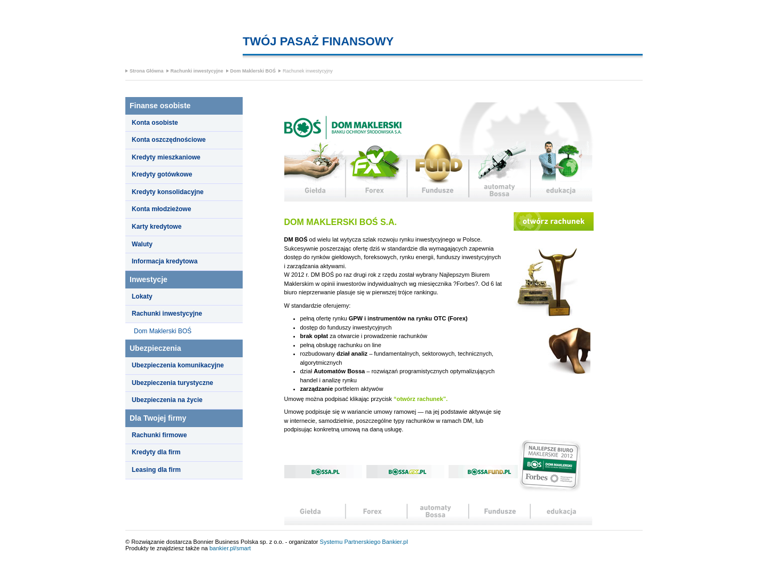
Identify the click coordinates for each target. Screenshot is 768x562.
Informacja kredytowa (164, 261)
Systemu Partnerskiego (350, 542)
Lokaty (142, 296)
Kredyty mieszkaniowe (166, 157)
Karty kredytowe (156, 226)
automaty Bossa (500, 171)
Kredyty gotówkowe (162, 174)
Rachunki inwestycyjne (197, 71)
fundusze (438, 171)
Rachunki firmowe (159, 435)
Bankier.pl (394, 542)
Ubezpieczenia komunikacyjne (178, 365)
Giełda (314, 171)
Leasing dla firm (156, 469)
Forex (376, 171)
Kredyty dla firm (156, 452)
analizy (500, 514)
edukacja (562, 171)
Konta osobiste (155, 122)
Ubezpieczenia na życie (167, 400)
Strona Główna (147, 71)
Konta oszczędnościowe (169, 139)
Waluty (142, 244)
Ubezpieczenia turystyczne (172, 383)
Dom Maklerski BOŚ (253, 71)
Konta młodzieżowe (161, 209)
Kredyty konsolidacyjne (168, 192)
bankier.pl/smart (230, 548)
